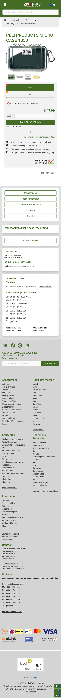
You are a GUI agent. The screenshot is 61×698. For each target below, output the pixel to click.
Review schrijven (31, 240)
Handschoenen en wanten (13, 462)
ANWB (35, 398)
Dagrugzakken (8, 453)
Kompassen (38, 471)
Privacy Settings (30, 677)
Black (19, 86)
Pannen (36, 479)
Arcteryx (36, 421)
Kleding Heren (8, 395)
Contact (5, 500)
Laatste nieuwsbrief (10, 534)
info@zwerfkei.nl (40, 328)
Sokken (5, 390)
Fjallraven (37, 412)
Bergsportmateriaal (41, 448)
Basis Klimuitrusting (10, 442)
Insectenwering (8, 468)
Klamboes (6, 482)
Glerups (36, 401)
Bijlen (4, 448)
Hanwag (36, 424)
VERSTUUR (49, 363)
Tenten (5, 415)
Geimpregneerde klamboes (44, 457)
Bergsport (6, 393)
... (20, 20)
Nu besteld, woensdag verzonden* (31, 142)
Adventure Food (39, 390)
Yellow (19, 93)
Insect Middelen (8, 418)
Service (5, 515)
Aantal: (10, 116)
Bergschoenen (8, 407)
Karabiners (37, 468)
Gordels (36, 459)
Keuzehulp (8, 435)
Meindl (35, 384)
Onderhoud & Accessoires (13, 421)
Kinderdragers (8, 479)
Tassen (5, 424)
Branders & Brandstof (11, 451)
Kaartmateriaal (8, 470)
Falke (35, 415)
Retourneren (7, 506)
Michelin (36, 407)
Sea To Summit (39, 395)
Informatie (8, 496)
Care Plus (37, 404)
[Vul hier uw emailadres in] (21, 363)
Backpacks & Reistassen (12, 439)
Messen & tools (39, 474)
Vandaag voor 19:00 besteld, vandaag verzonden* (30, 578)
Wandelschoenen (9, 398)
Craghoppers (38, 418)
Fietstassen (7, 459)
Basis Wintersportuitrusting (13, 445)
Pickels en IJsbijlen (40, 482)
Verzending (7, 509)
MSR (35, 393)
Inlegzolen (6, 465)
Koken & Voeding (9, 387)
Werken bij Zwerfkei (10, 523)
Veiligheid (6, 384)
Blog (4, 526)
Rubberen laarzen (40, 485)
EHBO (4, 456)
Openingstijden (8, 503)
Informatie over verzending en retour (39, 137)
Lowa (35, 387)
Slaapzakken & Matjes (11, 404)
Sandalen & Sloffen (10, 401)
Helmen (36, 465)
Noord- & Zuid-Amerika (11, 410)
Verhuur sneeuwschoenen (13, 517)
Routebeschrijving (9, 512)
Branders (36, 454)
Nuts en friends (39, 477)
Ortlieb (35, 410)
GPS (34, 462)
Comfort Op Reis (9, 412)
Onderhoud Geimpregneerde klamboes (19, 266)
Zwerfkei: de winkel (10, 520)
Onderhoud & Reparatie (40, 436)
